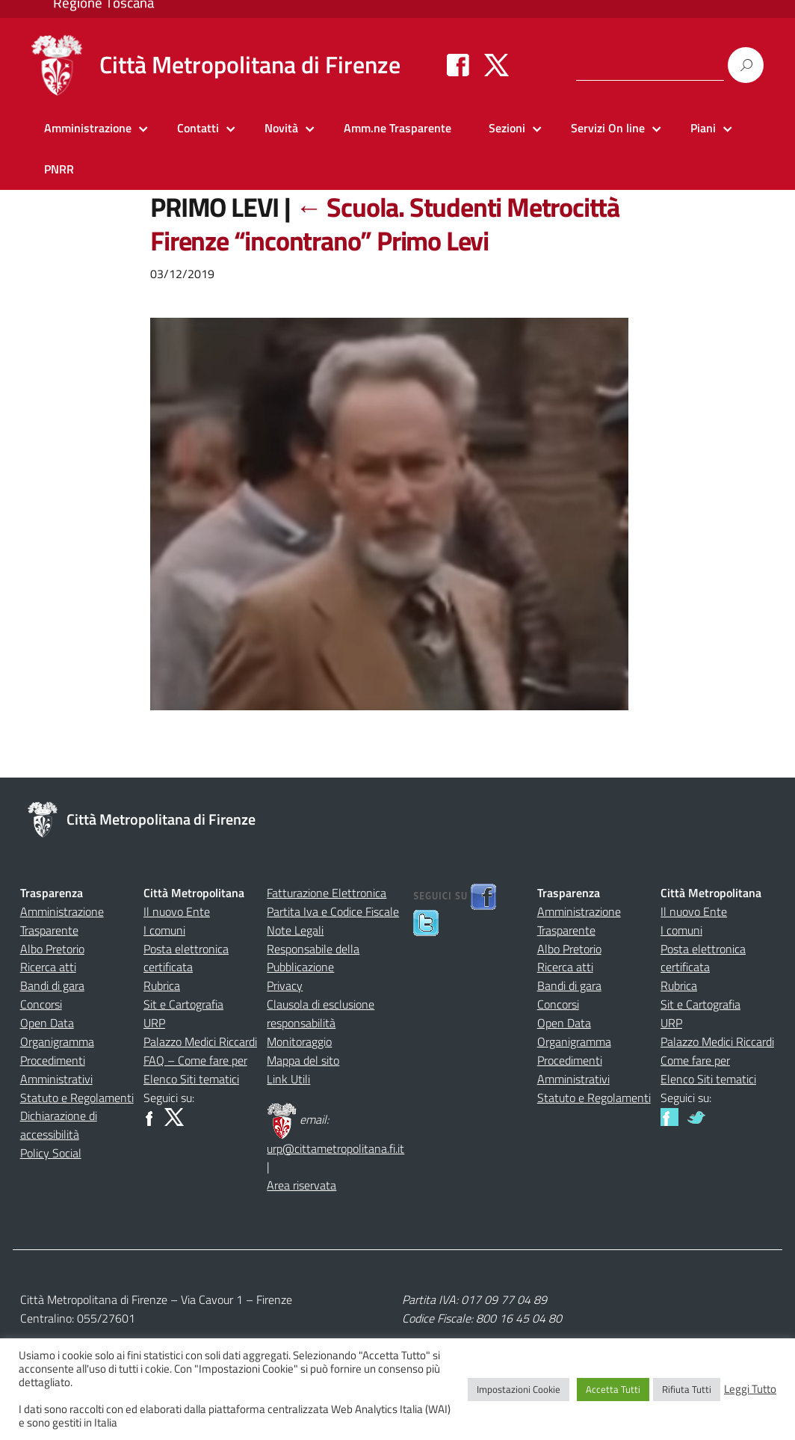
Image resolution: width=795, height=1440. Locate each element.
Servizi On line (608, 128)
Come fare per (695, 1060)
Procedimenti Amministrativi (56, 1069)
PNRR (59, 169)
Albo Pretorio (52, 949)
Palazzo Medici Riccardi (200, 1041)
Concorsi (41, 1004)
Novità (281, 128)
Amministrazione (88, 128)
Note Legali (295, 930)
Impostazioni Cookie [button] (518, 1389)
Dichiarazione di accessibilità (58, 1125)
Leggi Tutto (750, 1389)
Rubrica (161, 985)
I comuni (164, 930)
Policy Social (50, 1153)
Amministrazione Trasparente (62, 920)
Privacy (285, 985)
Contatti (198, 128)
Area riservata (301, 1185)
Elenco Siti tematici (191, 1079)
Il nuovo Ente (176, 911)
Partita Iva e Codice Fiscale (333, 911)
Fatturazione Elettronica (326, 893)
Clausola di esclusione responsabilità (320, 1013)
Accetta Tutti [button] (613, 1389)
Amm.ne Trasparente (397, 128)
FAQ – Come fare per (195, 1060)
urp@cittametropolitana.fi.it (335, 1148)
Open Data (47, 1023)
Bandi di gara (52, 985)
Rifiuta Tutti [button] (686, 1389)
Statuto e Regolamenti (77, 1098)
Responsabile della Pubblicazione (313, 958)
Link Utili (288, 1079)
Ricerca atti (48, 967)
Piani (703, 128)
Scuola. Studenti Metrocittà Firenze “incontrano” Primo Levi (384, 223)
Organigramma (57, 1041)
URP (154, 1023)
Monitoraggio (299, 1041)
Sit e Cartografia (183, 1004)
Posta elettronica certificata (186, 958)
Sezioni (507, 128)
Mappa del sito (303, 1060)
